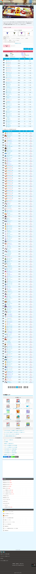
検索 (30, 48)
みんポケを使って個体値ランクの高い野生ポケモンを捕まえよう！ (14, 432)
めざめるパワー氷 (10, 172)
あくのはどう (9, 334)
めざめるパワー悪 (10, 195)
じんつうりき (9, 142)
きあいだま (9, 251)
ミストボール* (9, 256)
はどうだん (9, 158)
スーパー (7, 34)
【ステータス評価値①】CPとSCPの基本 (10, 445)
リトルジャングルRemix (15, 38)
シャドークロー (9, 333)
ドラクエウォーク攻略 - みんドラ (5, 556)
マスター (21, 34)
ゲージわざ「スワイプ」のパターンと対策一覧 (11, 434)
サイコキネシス (9, 138)
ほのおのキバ (9, 318)
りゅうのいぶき (9, 132)
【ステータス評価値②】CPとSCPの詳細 (10, 447)
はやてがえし (9, 201)
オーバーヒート (9, 141)
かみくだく (9, 354)
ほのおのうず (9, 140)
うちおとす (8, 65)
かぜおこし (9, 203)
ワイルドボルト (9, 314)
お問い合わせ (22, 563)
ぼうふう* (8, 299)
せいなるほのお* (10, 166)
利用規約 (13, 563)
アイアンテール (9, 77)
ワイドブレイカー (10, 367)
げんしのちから (9, 209)
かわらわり (9, 224)
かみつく (8, 218)
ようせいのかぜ (9, 316)
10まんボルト (9, 231)
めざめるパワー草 (10, 167)
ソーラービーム (9, 369)
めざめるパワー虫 (10, 185)
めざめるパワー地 (10, 180)
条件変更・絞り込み (18, 43)
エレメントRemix (16, 40)
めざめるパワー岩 (10, 187)
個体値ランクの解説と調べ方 (8, 443)
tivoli (13, 19)
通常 (5, 38)
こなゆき (8, 341)
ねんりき (8, 137)
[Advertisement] (18, 468)
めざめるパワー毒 (10, 177)
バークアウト (9, 248)
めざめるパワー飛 (10, 373)
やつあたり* (9, 119)
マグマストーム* (10, 292)
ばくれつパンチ (9, 279)
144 (25, 387)
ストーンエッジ (9, 73)
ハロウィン (6, 40)
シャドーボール (9, 211)
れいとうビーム (9, 234)
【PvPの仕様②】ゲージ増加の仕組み (10, 450)
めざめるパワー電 (10, 170)
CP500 (28, 34)
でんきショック (9, 331)
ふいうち (8, 223)
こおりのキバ (9, 208)
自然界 (26, 38)
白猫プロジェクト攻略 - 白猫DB (4, 553)
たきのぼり (9, 152)
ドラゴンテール (9, 60)
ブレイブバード (9, 271)
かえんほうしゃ (9, 236)
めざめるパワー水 (10, 165)
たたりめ (8, 213)
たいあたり (9, 147)
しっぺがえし (9, 297)
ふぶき (8, 156)
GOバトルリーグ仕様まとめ (8, 439)
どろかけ (8, 215)
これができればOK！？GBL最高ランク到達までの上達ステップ (14, 430)
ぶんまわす (9, 259)
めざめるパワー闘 (10, 175)
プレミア (8, 38)
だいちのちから (9, 380)
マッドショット (9, 293)
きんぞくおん (9, 62)
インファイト (9, 161)
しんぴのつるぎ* (10, 146)
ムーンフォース (9, 317)
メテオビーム (9, 61)
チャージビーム (9, 313)
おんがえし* (9, 83)
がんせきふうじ (9, 68)
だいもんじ (9, 136)
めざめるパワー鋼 (10, 198)
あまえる (8, 255)
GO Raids (1, 558)
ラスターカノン (9, 359)
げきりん (8, 219)
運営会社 (17, 563)
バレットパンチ (9, 358)
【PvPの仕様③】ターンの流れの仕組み (10, 452)
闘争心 (10, 40)
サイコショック (9, 324)
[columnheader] (9, 59)
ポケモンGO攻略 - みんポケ (9, 1)
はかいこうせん (9, 151)
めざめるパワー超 (10, 182)
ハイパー (14, 34)
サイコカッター (9, 205)
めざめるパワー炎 (10, 371)
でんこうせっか (9, 321)
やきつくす (9, 378)
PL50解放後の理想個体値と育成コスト (10, 435)
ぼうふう (8, 204)
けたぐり (8, 160)
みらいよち (9, 206)
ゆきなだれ (9, 254)
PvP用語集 (6, 441)
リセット (25, 48)
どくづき (8, 145)
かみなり (8, 95)
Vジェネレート (9, 274)
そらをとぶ (9, 221)
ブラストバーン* (9, 214)
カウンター (9, 278)
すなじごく (9, 241)
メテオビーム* (9, 216)
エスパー (22, 38)
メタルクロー (9, 263)
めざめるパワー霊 (10, 190)
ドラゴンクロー (9, 226)
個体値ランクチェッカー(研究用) (9, 454)
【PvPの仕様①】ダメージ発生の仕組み (10, 449)
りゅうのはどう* (10, 133)
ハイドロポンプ (9, 143)
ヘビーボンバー (9, 90)
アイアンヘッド (9, 284)
